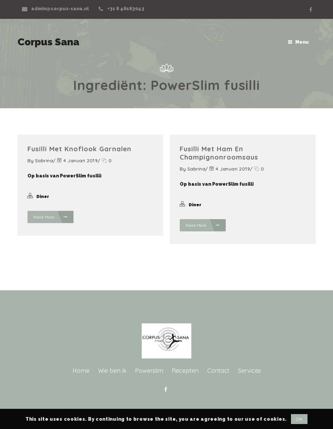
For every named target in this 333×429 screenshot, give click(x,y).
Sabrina (44, 161)
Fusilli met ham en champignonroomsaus (219, 153)
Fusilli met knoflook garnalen (79, 149)
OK (299, 419)
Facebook (310, 10)
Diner (42, 196)
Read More (50, 217)
